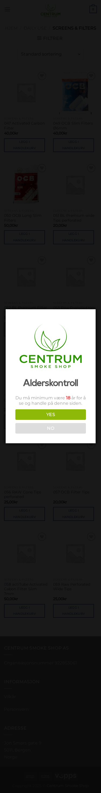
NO (50, 428)
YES (50, 414)
